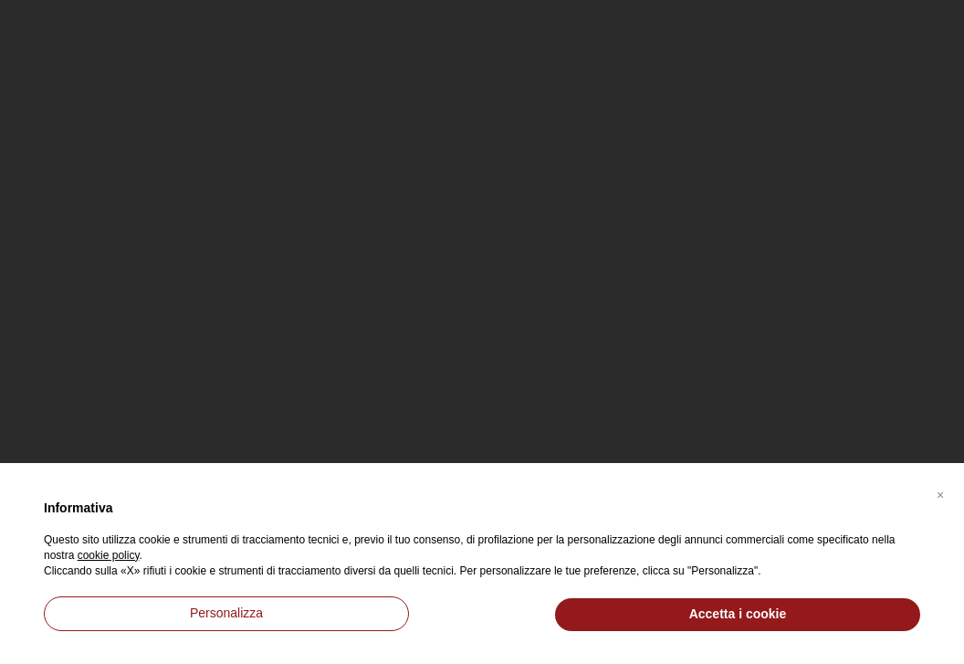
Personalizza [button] (226, 613)
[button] (940, 492)
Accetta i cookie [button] (738, 613)
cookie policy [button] (109, 555)
